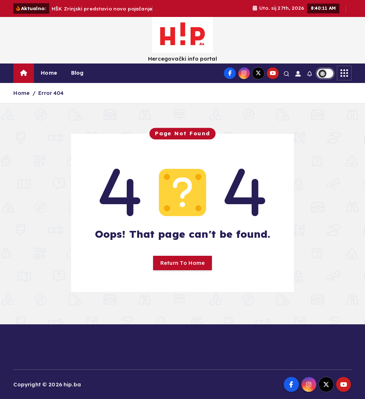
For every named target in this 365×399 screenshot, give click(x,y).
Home (49, 72)
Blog (77, 72)
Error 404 (51, 92)
